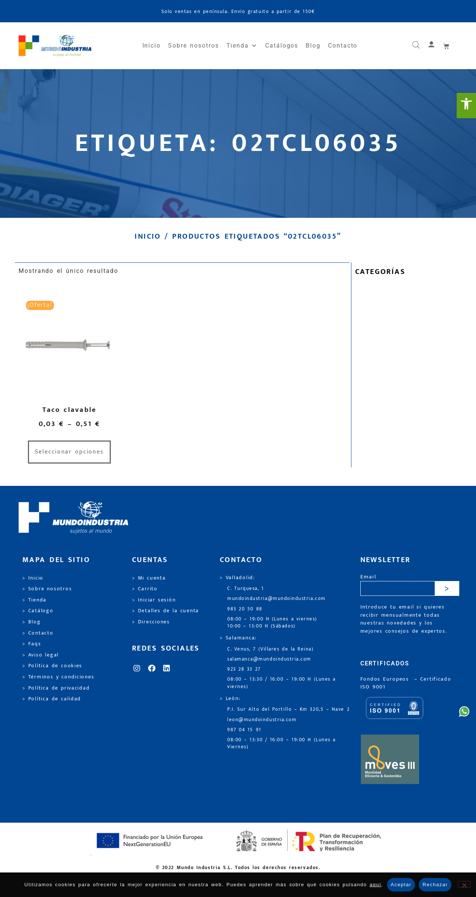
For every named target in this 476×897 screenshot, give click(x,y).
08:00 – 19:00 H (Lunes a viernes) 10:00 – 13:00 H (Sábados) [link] (272, 622)
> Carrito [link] (145, 588)
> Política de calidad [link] (51, 698)
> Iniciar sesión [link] (154, 600)
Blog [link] (313, 45)
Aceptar (401, 884)
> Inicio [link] (33, 578)
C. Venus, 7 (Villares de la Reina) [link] (270, 649)
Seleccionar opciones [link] (69, 452)
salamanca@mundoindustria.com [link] (269, 659)
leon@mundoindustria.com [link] (261, 720)
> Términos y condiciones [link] (58, 676)
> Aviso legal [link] (40, 655)
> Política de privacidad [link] (56, 688)
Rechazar (435, 884)
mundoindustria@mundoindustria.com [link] (276, 599)
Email (368, 577)
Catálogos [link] (281, 45)
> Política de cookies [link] (52, 665)
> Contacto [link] (38, 633)
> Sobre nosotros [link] (47, 588)
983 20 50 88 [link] (245, 609)
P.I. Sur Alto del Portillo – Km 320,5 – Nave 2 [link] (288, 709)
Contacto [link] (342, 45)
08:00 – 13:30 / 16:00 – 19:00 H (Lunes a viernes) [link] (281, 682)
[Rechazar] (464, 884)
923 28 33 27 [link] (244, 669)
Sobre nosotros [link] (193, 45)
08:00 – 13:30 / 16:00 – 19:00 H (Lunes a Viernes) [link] (281, 743)
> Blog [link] (31, 621)
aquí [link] (376, 884)
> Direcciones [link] (151, 621)
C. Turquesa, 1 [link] (245, 589)
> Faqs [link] (31, 643)
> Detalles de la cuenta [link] (165, 610)
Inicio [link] (151, 45)
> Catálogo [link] (38, 610)
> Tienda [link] (34, 600)
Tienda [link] (242, 45)
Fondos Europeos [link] (386, 679)
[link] (466, 105)
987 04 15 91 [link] (244, 730)
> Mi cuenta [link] (149, 578)
